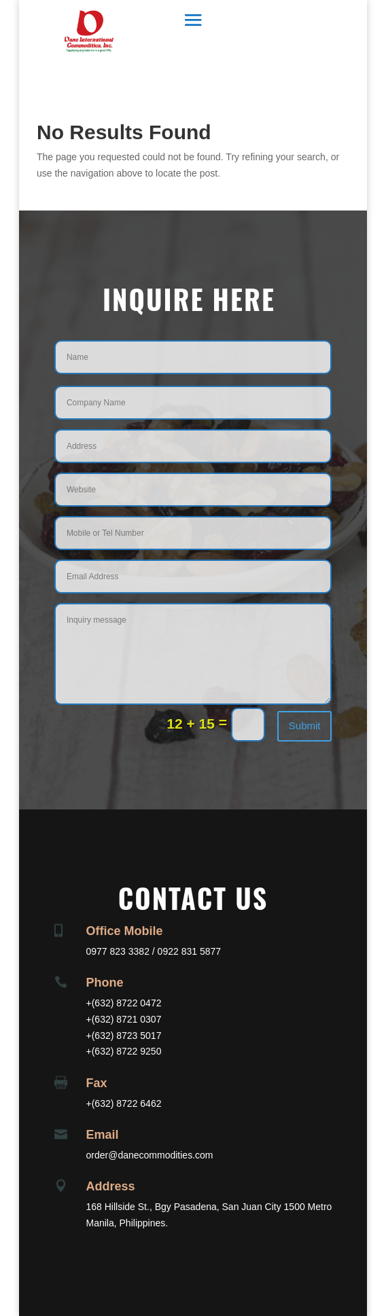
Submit (305, 725)
